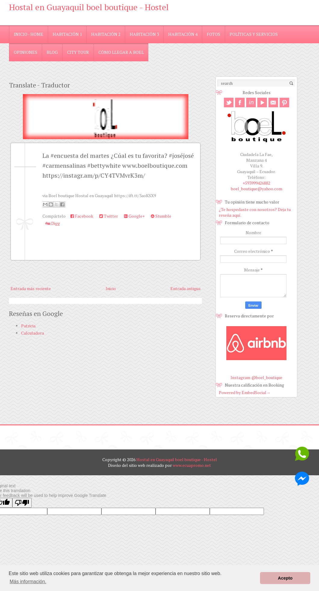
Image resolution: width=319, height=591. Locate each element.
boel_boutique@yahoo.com (256, 188)
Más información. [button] (28, 581)
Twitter (108, 216)
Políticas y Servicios (254, 34)
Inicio (111, 288)
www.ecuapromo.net (192, 465)
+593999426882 (256, 183)
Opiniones (25, 52)
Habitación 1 (67, 34)
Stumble (161, 216)
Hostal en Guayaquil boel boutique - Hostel (89, 7)
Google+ (134, 216)
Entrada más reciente (31, 288)
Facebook (81, 216)
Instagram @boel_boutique (256, 377)
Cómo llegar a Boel (121, 52)
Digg (52, 223)
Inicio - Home (28, 34)
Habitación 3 (144, 34)
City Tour (78, 52)
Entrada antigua (185, 288)
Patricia (28, 326)
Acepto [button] (285, 578)
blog (52, 52)
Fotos (213, 34)
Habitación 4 (182, 34)
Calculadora (32, 333)
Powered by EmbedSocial (245, 392)
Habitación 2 (105, 34)
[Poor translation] (22, 503)
